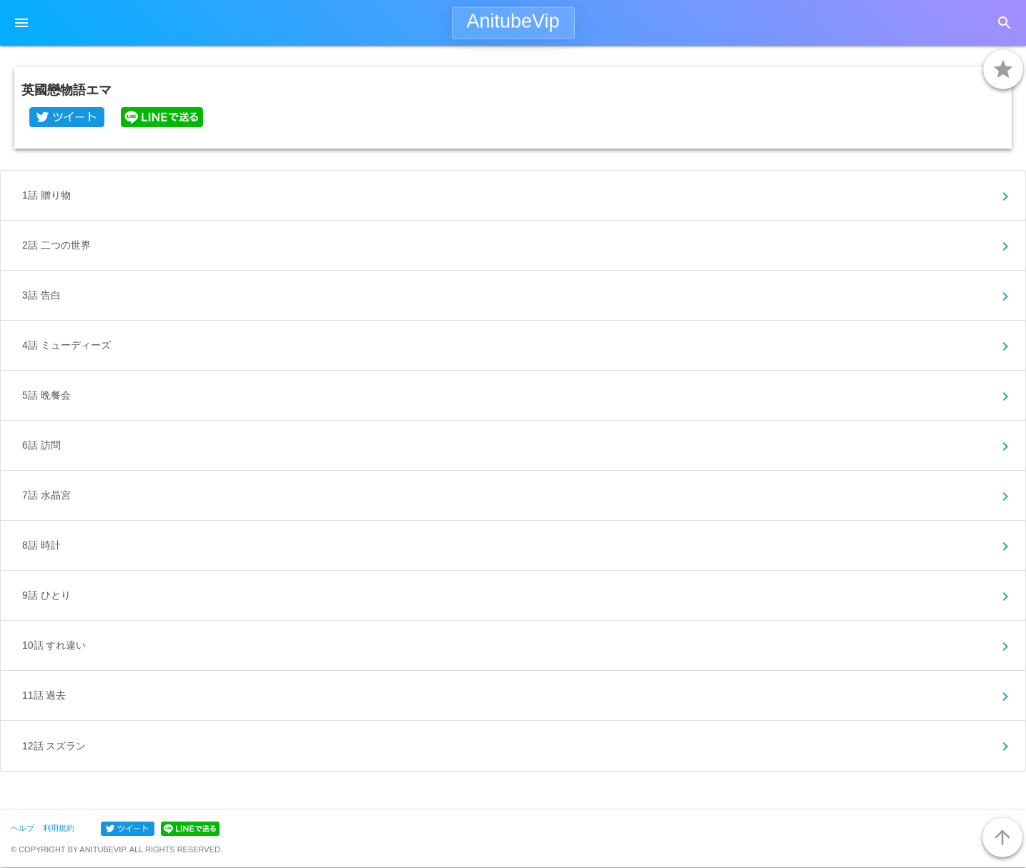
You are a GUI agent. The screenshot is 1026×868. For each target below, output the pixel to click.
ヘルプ (22, 828)
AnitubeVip (512, 21)
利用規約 (58, 828)
